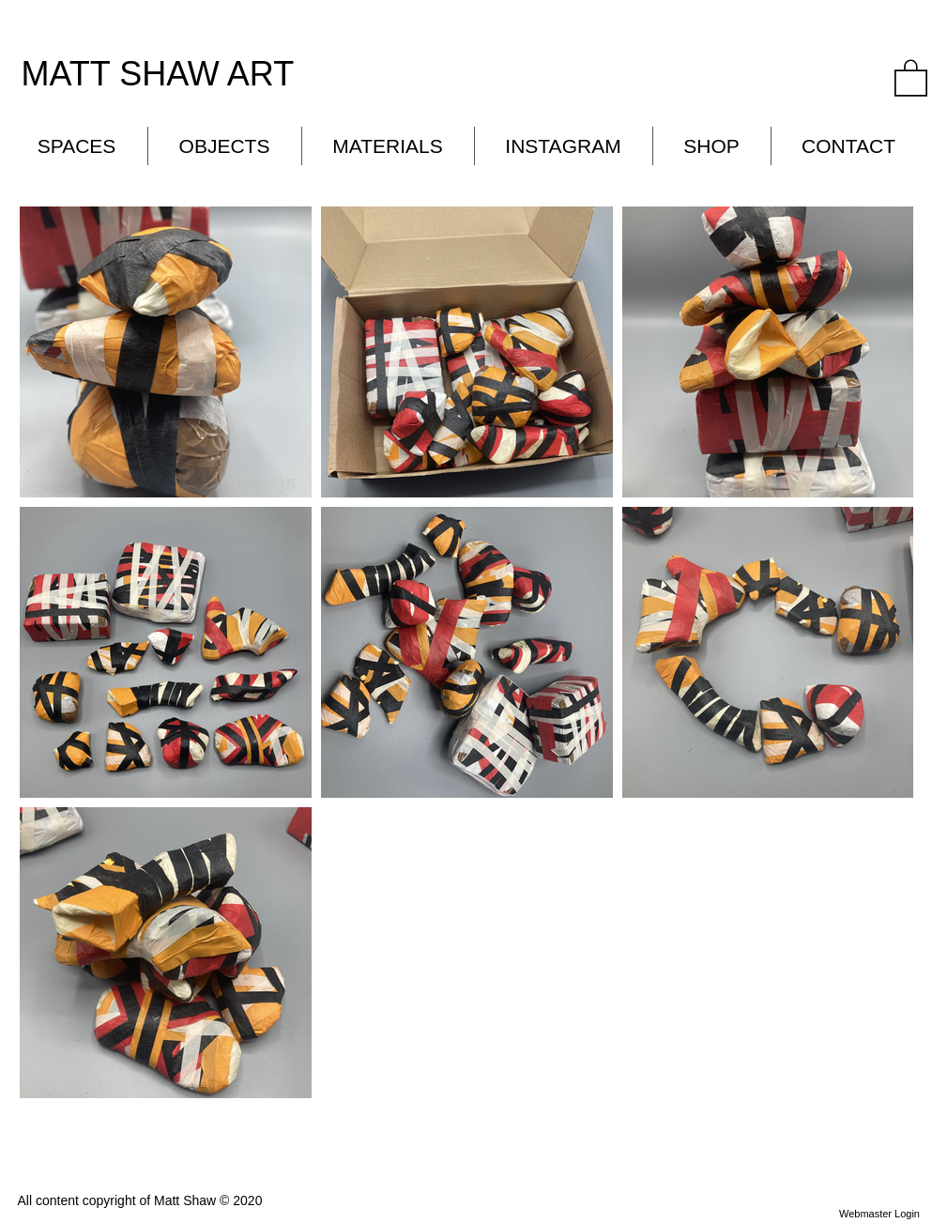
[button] (910, 77)
